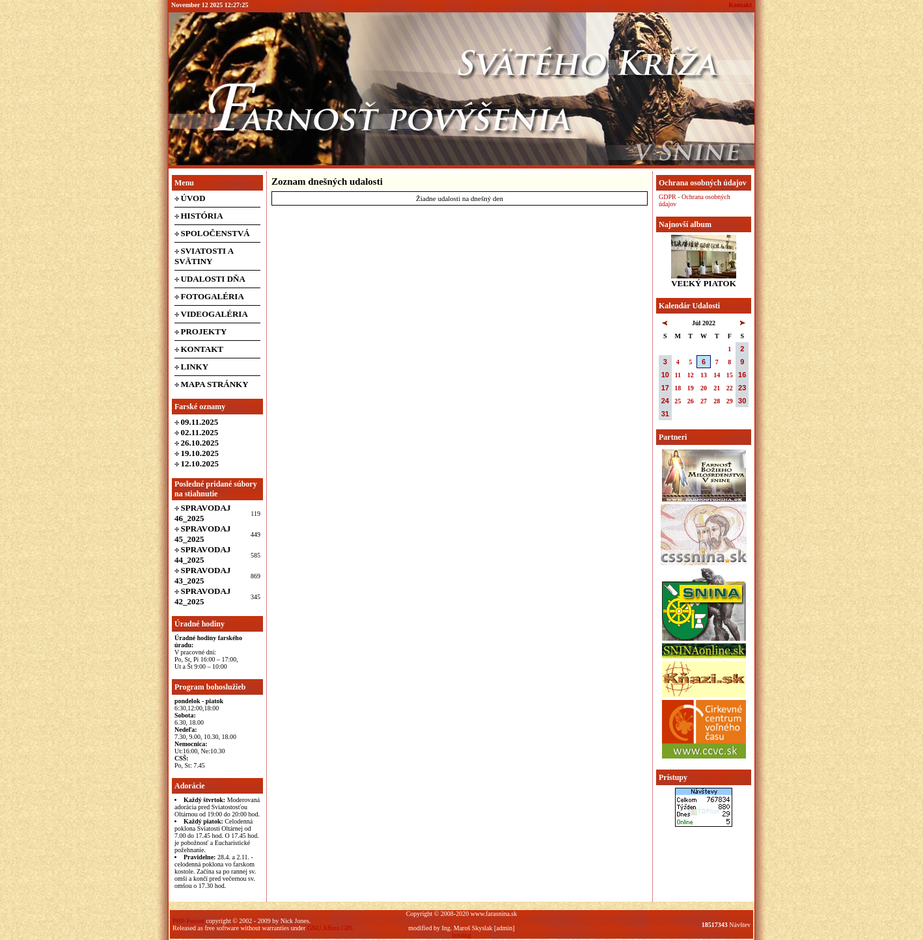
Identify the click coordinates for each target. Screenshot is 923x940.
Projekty (204, 331)
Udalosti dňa (213, 279)
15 (729, 375)
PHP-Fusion (188, 920)
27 (703, 401)
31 (665, 414)
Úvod (193, 198)
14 (716, 375)
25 (677, 401)
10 (665, 375)
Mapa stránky (215, 384)
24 (665, 401)
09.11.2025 (200, 422)
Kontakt (740, 4)
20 (703, 388)
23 (742, 388)
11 (678, 375)
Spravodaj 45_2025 (202, 534)
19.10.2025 (200, 453)
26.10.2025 (200, 443)
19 (690, 388)
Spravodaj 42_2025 (202, 596)
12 (690, 375)
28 (716, 401)
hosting (461, 935)
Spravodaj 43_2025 (202, 575)
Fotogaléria (212, 296)
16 (742, 375)
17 (665, 388)
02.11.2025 (200, 432)
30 (742, 401)
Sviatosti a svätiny (203, 256)
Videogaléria (214, 314)
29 (729, 401)
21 (716, 388)
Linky (195, 366)
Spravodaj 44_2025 (202, 554)
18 (677, 388)
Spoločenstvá (215, 233)
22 (729, 388)
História (202, 216)
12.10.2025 (200, 463)
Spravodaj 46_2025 (202, 513)
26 (690, 401)
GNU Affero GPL (330, 928)
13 (703, 375)
